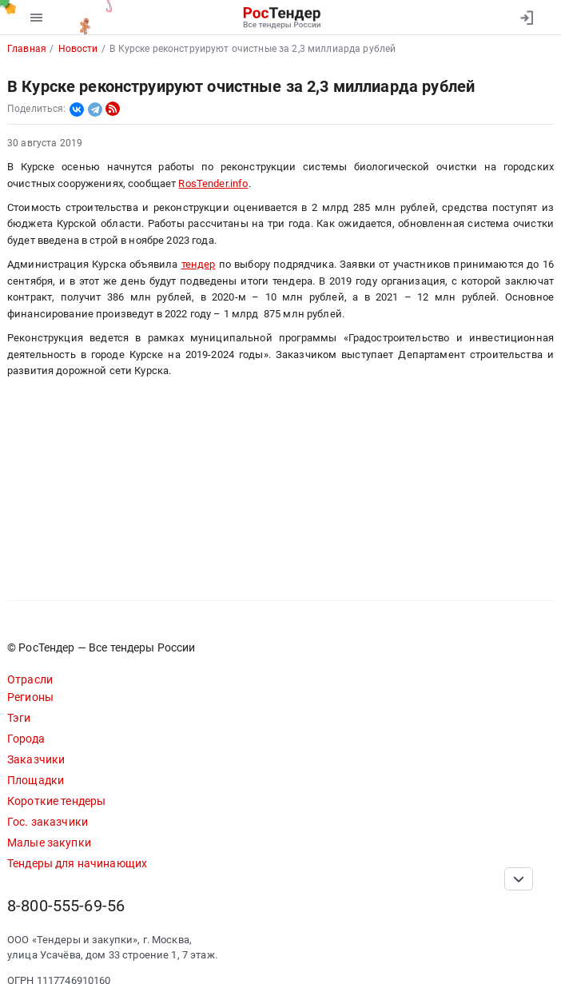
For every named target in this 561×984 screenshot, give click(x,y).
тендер (198, 264)
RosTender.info (213, 183)
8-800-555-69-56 (66, 906)
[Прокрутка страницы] (518, 878)
